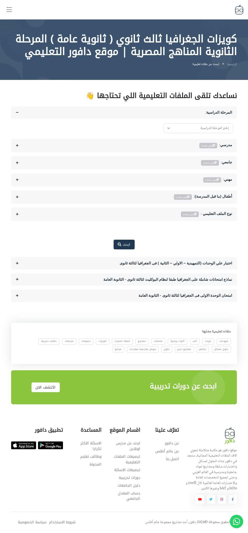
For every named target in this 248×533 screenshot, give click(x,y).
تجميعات (86, 341)
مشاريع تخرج (184, 349)
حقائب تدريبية (49, 341)
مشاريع (142, 341)
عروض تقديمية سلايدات (142, 349)
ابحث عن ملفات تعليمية (205, 64)
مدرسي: (215, 145)
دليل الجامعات (129, 485)
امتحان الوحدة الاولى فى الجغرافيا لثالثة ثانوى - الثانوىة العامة (185, 295)
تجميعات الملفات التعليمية (127, 459)
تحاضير (202, 349)
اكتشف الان (46, 387)
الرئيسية (232, 64)
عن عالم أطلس (167, 451)
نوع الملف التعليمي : (206, 214)
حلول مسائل (221, 349)
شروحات (223, 341)
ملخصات (158, 341)
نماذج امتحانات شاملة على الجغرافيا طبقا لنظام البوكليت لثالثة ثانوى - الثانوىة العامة (167, 279)
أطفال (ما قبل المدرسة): (203, 197)
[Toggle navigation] (9, 9)
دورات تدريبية (129, 477)
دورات (208, 341)
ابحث (124, 244)
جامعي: (216, 163)
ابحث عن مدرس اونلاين (128, 446)
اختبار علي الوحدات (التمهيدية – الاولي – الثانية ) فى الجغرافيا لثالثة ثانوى (176, 263)
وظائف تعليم (90, 456)
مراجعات (69, 341)
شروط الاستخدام (62, 522)
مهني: (217, 180)
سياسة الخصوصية (32, 522)
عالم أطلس (152, 522)
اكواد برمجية (177, 341)
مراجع (118, 349)
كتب (195, 341)
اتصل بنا (172, 459)
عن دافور (172, 443)
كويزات (103, 341)
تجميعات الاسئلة (127, 469)
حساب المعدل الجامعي (129, 496)
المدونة (95, 464)
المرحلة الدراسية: (218, 112)
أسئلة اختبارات (122, 341)
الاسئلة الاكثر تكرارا (90, 446)
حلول (167, 349)
